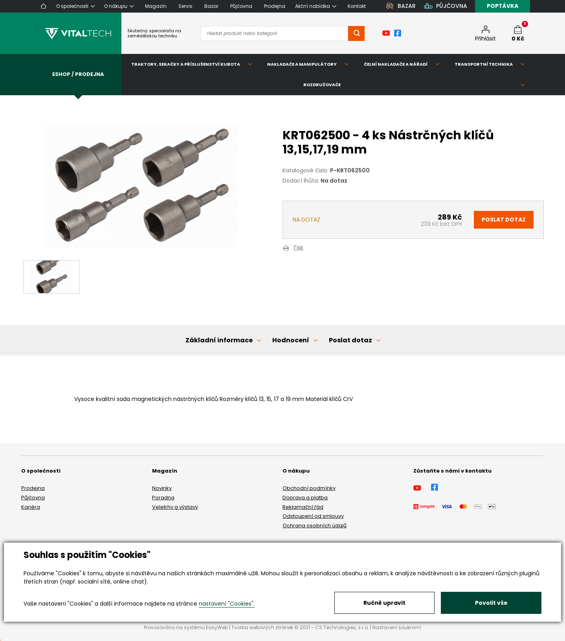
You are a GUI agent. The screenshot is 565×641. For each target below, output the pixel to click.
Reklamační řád (302, 507)
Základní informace (219, 340)
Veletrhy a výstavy (175, 507)
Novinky (162, 488)
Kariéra (30, 507)
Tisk (298, 248)
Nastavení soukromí (396, 627)
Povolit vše (491, 603)
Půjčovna (33, 497)
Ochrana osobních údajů (314, 525)
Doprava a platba (305, 497)
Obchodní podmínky (309, 488)
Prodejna (33, 488)
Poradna (163, 497)
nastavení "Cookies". (227, 604)
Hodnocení (290, 340)
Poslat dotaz (504, 220)
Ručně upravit (384, 603)
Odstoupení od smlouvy (313, 516)
